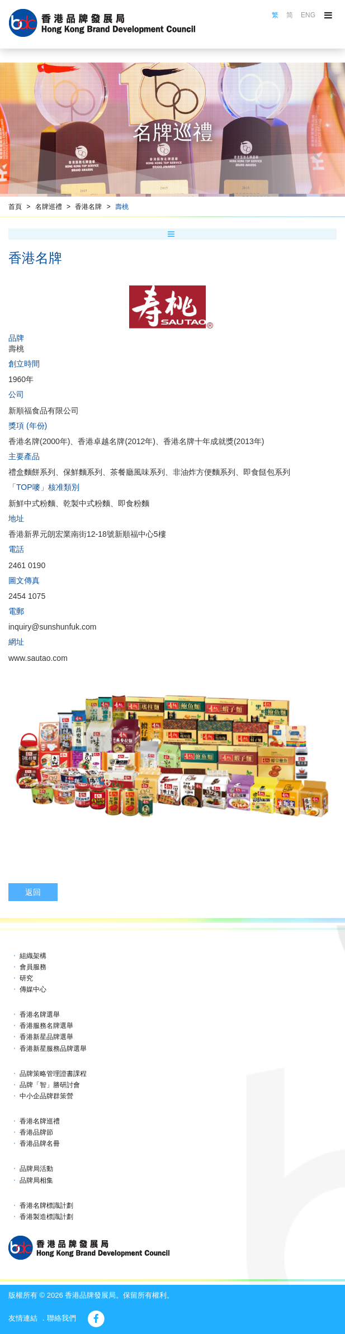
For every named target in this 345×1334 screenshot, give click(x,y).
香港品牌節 (36, 1132)
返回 (33, 892)
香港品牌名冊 (40, 1143)
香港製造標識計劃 (46, 1217)
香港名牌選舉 (40, 1014)
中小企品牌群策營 (46, 1096)
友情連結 (22, 1318)
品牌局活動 (36, 1169)
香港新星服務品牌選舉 (53, 1048)
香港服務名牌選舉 (46, 1026)
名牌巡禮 (48, 207)
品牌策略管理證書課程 (53, 1074)
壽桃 (122, 207)
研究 (26, 978)
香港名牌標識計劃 (46, 1205)
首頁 (15, 207)
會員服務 (33, 967)
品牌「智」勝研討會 (50, 1085)
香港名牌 (88, 207)
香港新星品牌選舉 (46, 1037)
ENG (308, 15)
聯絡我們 (61, 1318)
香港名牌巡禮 (40, 1121)
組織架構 (33, 956)
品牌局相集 (36, 1180)
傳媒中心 (33, 989)
